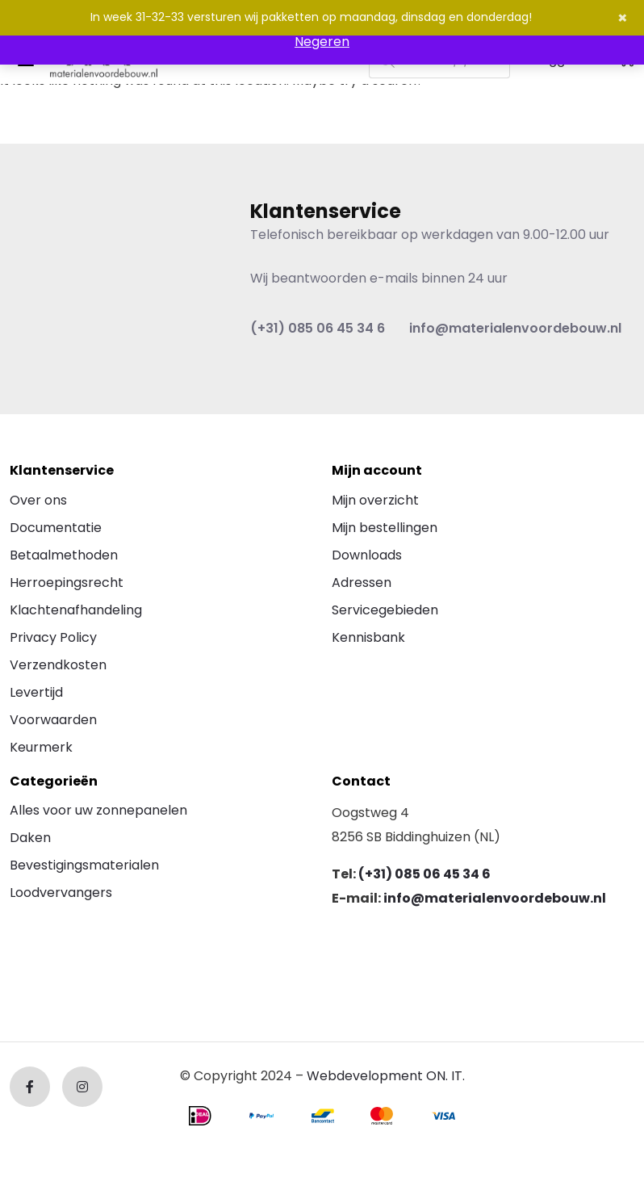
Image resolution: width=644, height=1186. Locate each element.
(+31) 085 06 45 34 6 (317, 328)
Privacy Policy (53, 637)
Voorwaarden (53, 719)
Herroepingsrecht (66, 582)
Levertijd (36, 692)
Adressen (361, 582)
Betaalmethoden (64, 555)
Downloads (367, 555)
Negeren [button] (322, 41)
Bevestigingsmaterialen (84, 865)
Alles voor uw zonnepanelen (98, 810)
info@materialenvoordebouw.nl (515, 328)
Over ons (38, 500)
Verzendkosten (58, 665)
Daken (30, 837)
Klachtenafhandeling (76, 610)
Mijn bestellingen (384, 527)
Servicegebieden (385, 610)
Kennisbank (368, 637)
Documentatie (56, 527)
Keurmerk (41, 747)
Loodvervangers (61, 892)
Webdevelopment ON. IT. (386, 1076)
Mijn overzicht (375, 500)
